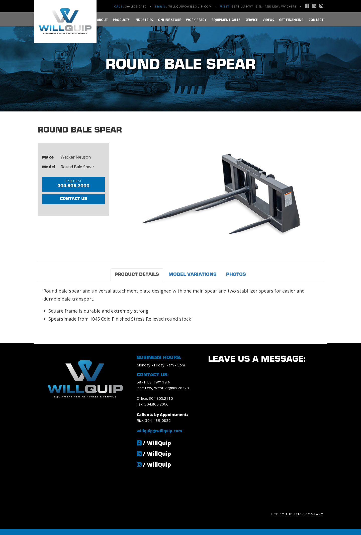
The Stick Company (304, 514)
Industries (144, 19)
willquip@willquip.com (190, 6)
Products (121, 19)
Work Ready (196, 19)
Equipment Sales (226, 19)
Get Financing (291, 19)
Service (251, 19)
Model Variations (192, 275)
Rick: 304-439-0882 (154, 420)
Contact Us (73, 199)
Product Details (137, 275)
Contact (316, 19)
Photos (236, 275)
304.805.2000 (73, 183)
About (102, 19)
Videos (268, 19)
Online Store (169, 19)
